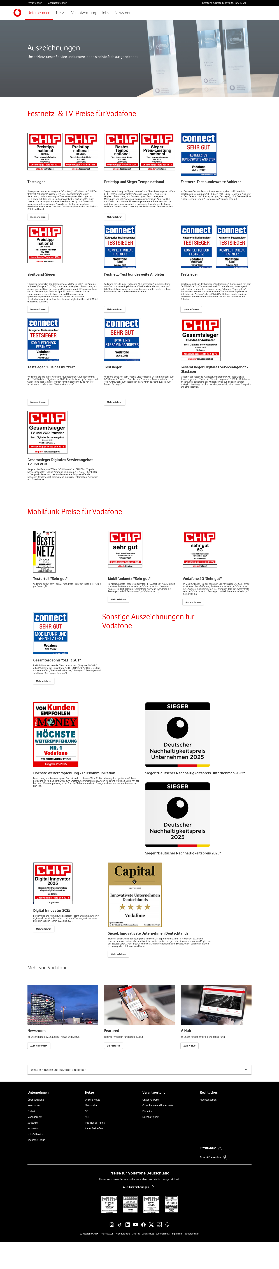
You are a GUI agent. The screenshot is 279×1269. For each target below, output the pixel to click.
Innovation (33, 1155)
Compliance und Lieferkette (157, 1132)
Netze (61, 12)
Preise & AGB (107, 1260)
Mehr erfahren (38, 216)
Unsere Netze (92, 1126)
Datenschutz (148, 1260)
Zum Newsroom (38, 1067)
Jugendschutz (162, 1260)
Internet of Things (95, 1149)
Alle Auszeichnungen (139, 1214)
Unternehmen (38, 12)
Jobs (105, 12)
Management (34, 1144)
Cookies (136, 1260)
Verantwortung (83, 12)
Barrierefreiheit (192, 1260)
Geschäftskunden (57, 2)
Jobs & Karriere (35, 1161)
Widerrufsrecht (123, 1260)
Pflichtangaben (208, 1126)
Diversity (147, 1138)
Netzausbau (91, 1132)
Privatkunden (34, 2)
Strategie (32, 1149)
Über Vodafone (35, 1126)
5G (86, 1138)
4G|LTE (88, 1144)
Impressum (177, 1260)
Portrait (31, 1138)
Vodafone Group (36, 1167)
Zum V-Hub (189, 1067)
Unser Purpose (150, 1126)
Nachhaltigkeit (150, 1144)
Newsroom (123, 12)
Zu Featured (113, 1067)
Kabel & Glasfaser (94, 1155)
